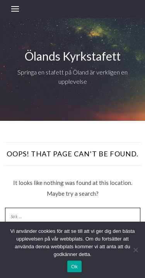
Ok (74, 267)
